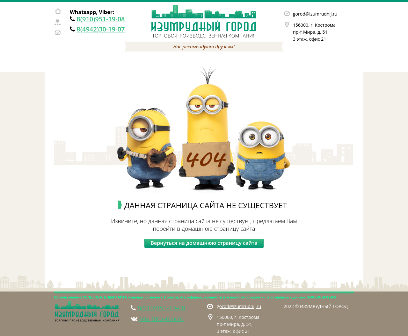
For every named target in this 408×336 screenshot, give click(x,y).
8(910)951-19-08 (100, 19)
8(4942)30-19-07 (100, 29)
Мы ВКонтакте (161, 318)
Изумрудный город (204, 18)
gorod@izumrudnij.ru (315, 14)
